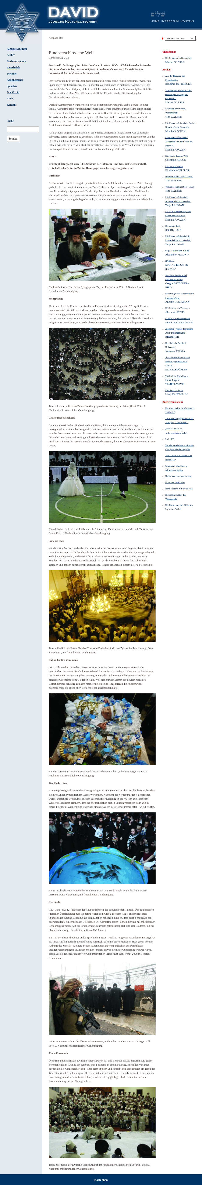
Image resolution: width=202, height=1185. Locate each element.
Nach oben (101, 1180)
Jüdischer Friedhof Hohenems (179, 328)
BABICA (169, 261)
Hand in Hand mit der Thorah (179, 488)
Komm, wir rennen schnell (177, 318)
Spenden (12, 86)
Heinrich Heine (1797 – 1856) (179, 176)
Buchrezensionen (16, 61)
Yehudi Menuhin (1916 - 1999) (179, 186)
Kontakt (12, 104)
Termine (12, 73)
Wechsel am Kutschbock (176, 376)
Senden (12, 138)
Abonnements (15, 79)
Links (10, 98)
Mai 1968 (169, 439)
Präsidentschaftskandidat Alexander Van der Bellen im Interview (178, 141)
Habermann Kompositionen (178, 476)
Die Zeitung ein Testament (177, 308)
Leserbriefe (13, 67)
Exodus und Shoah (174, 166)
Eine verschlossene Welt (176, 156)
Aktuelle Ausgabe (17, 48)
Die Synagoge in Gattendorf (178, 58)
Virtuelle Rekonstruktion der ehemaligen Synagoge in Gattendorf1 (178, 94)
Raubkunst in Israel (174, 390)
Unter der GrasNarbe (175, 482)
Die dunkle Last (172, 226)
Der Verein (13, 92)
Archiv (11, 54)
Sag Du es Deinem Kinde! (177, 250)
